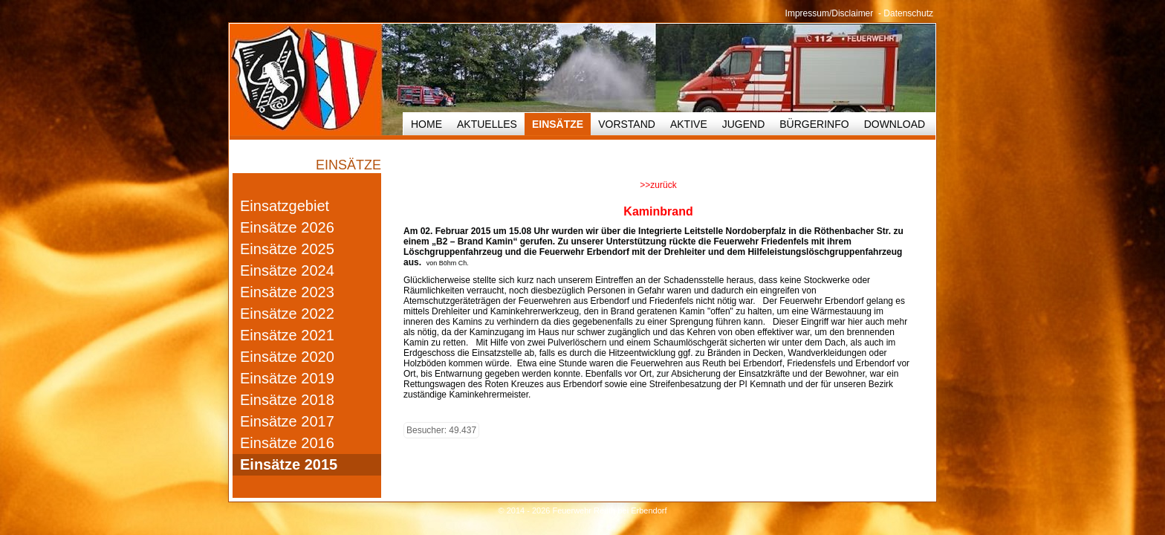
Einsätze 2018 (287, 400)
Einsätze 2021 (287, 335)
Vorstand (626, 124)
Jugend (743, 124)
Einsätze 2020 (287, 356)
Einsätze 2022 (287, 313)
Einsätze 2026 (287, 227)
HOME (426, 124)
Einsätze (557, 124)
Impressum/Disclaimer (829, 13)
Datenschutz (908, 13)
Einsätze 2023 (287, 292)
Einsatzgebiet (284, 206)
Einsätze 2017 (287, 421)
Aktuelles (487, 124)
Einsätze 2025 (287, 249)
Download (894, 124)
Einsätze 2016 (287, 443)
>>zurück (658, 185)
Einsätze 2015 (288, 464)
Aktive (688, 124)
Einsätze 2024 (287, 270)
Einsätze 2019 (287, 378)
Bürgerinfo (813, 124)
